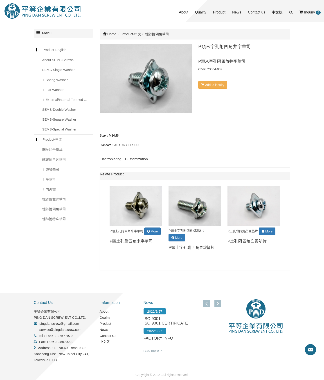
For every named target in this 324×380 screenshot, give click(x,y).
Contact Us (108, 336)
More (152, 231)
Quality (200, 12)
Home (109, 34)
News (236, 12)
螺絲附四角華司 (54, 209)
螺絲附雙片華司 (54, 199)
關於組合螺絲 (52, 149)
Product (219, 12)
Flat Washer (55, 90)
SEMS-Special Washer (59, 129)
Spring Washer (57, 80)
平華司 (51, 179)
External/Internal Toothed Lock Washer (69, 100)
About (183, 12)
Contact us (256, 12)
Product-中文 (52, 139)
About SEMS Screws (58, 60)
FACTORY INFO (158, 338)
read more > (153, 350)
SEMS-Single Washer (58, 70)
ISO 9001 (152, 318)
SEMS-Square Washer (59, 119)
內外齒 (51, 189)
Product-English (54, 50)
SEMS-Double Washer (59, 109)
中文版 (277, 12)
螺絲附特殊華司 (54, 219)
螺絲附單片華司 (54, 159)
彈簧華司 (52, 169)
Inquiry (310, 12)
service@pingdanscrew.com (60, 329)
